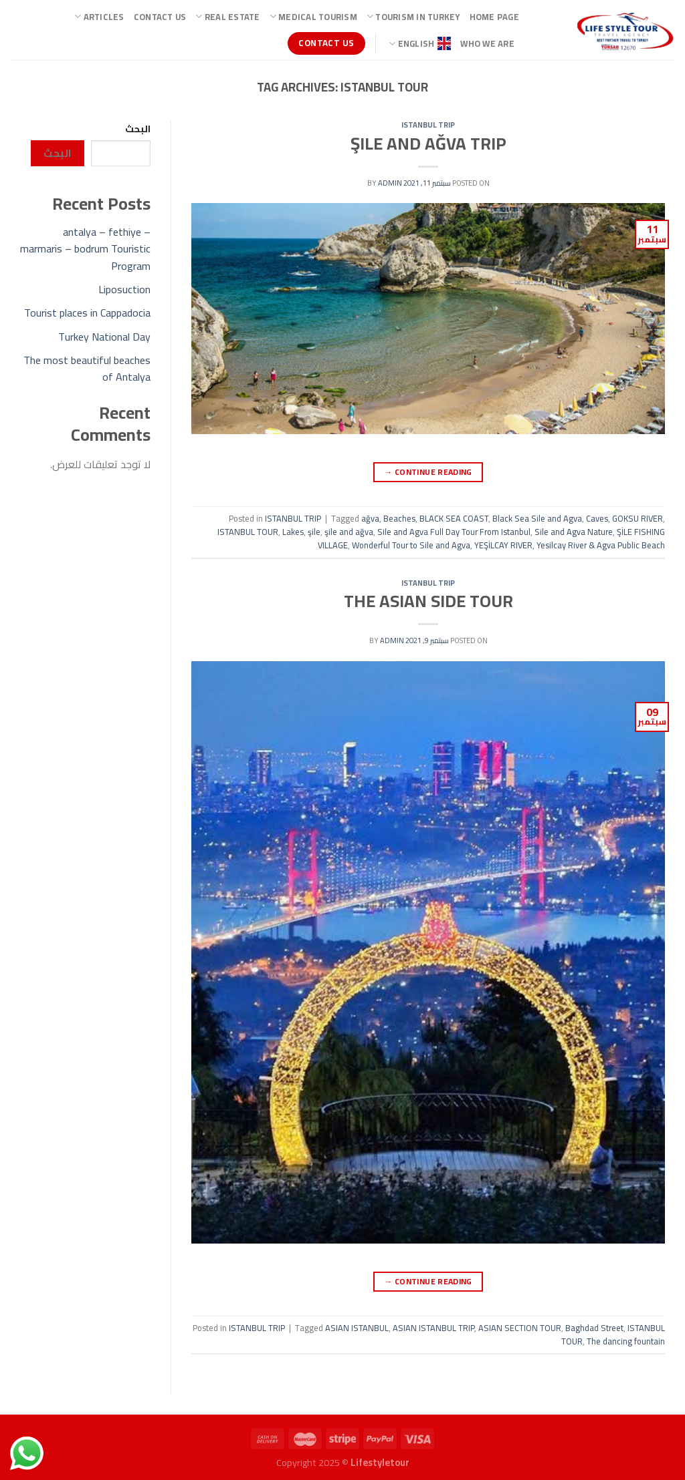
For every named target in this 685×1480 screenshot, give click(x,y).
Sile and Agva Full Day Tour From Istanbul (453, 532)
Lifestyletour (380, 1462)
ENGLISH (420, 43)
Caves (597, 518)
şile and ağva (348, 532)
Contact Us (160, 17)
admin (390, 183)
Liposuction (124, 289)
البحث (138, 128)
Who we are (487, 43)
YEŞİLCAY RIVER (503, 545)
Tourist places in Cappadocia (87, 313)
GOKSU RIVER (637, 518)
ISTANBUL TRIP (428, 125)
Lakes (293, 532)
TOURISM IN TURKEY (413, 17)
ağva (370, 518)
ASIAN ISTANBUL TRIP (433, 1328)
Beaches (399, 518)
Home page (494, 17)
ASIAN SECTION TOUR (519, 1328)
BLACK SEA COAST (453, 518)
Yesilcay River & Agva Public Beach (600, 545)
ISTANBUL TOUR (247, 532)
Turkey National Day (104, 337)
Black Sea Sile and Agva (537, 518)
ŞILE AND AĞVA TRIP (428, 144)
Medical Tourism (313, 17)
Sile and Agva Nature (573, 532)
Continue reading (428, 472)
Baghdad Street (594, 1328)
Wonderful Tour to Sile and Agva (411, 545)
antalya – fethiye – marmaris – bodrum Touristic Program (85, 249)
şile (314, 532)
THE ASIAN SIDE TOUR (428, 601)
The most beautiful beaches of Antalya (87, 368)
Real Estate (227, 17)
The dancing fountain (626, 1341)
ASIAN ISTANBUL (357, 1328)
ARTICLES (99, 17)
